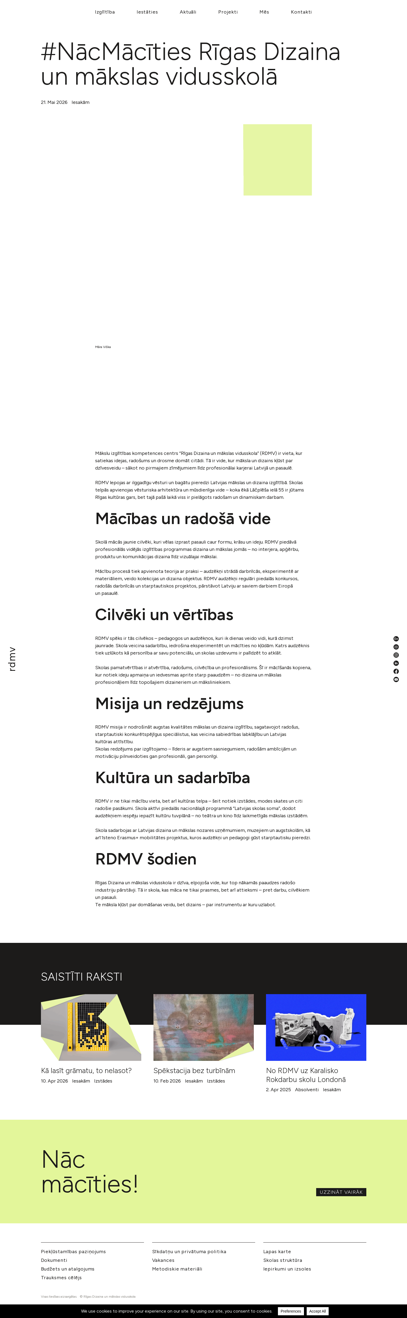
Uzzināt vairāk (341, 1192)
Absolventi (307, 1090)
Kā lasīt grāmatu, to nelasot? (86, 1070)
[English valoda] (396, 639)
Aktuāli (188, 12)
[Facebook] (396, 671)
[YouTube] (396, 679)
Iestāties (147, 12)
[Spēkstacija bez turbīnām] (203, 1027)
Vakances (163, 1260)
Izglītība (105, 12)
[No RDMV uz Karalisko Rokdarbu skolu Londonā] (316, 1027)
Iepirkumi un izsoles (287, 1269)
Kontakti (301, 12)
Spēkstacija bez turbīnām (194, 1070)
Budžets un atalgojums (68, 1269)
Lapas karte (277, 1252)
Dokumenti (54, 1260)
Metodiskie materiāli (177, 1269)
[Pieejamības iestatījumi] (396, 647)
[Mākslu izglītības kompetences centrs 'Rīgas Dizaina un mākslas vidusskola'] (12, 659)
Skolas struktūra (282, 1260)
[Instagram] (396, 655)
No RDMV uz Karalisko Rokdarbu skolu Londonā (306, 1075)
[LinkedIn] (396, 663)
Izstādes (103, 1081)
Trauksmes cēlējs (61, 1278)
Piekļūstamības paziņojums (73, 1252)
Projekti (228, 12)
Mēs (264, 12)
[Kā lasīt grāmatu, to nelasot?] (91, 1027)
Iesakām (80, 102)
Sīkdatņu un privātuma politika (189, 1252)
